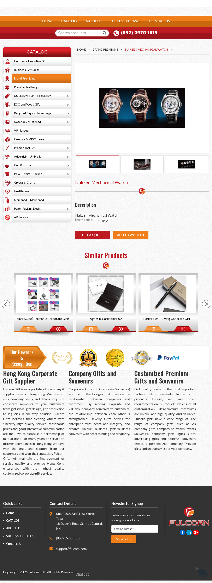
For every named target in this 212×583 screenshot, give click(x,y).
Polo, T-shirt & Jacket (28, 174)
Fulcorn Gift (37, 574)
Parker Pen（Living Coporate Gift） (168, 321)
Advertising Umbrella (27, 156)
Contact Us (13, 546)
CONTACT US (159, 21)
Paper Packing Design (28, 208)
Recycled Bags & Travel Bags (32, 113)
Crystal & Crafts (24, 182)
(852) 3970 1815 (139, 33)
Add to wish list (131, 237)
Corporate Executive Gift (30, 61)
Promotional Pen (25, 148)
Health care (21, 191)
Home (81, 49)
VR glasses (21, 130)
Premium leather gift (27, 87)
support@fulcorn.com (71, 551)
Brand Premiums (24, 78)
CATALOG (69, 21)
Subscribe (124, 542)
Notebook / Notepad (27, 121)
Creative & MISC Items (29, 139)
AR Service (21, 217)
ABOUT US (93, 21)
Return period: (84, 222)
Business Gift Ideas (27, 69)
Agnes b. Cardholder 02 (106, 321)
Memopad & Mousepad (29, 200)
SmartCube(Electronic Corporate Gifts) (44, 321)
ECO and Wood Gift (27, 104)
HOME (47, 21)
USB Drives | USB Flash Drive (32, 95)
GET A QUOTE (92, 237)
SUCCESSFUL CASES (125, 21)
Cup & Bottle (22, 165)
